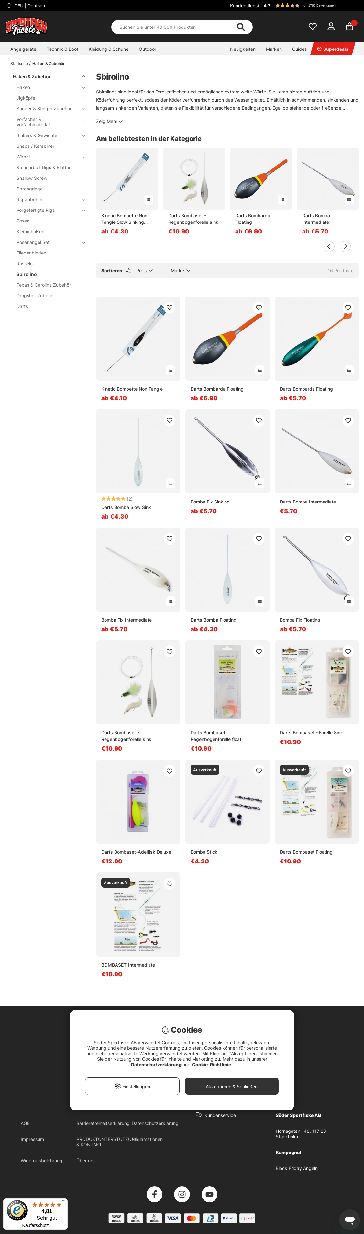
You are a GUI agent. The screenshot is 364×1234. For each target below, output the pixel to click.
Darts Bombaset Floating (306, 852)
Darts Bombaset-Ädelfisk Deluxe (136, 852)
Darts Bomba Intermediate (316, 219)
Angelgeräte (23, 49)
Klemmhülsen (30, 231)
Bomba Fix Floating (300, 619)
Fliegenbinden (47, 252)
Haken (47, 87)
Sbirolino (27, 274)
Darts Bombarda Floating (252, 219)
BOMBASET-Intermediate (128, 965)
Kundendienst (244, 5)
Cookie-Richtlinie (212, 1064)
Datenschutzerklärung (155, 1123)
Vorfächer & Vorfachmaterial (47, 121)
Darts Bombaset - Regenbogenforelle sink (193, 219)
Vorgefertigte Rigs (47, 210)
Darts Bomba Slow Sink (126, 507)
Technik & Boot (62, 49)
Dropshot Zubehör (36, 295)
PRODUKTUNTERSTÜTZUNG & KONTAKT (107, 1141)
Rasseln (25, 263)
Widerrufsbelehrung (41, 1160)
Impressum (32, 1139)
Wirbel (47, 156)
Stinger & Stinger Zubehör (47, 108)
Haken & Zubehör (48, 63)
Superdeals (332, 49)
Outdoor (147, 49)
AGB (25, 1123)
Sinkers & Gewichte (47, 135)
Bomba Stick (204, 852)
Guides (299, 49)
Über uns (85, 1160)
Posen (47, 220)
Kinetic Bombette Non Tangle (132, 389)
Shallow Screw (32, 178)
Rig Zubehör (47, 199)
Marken (274, 49)
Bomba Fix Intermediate (126, 619)
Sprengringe (30, 188)
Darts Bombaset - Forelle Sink (311, 732)
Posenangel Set (47, 242)
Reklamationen (147, 1139)
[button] (310, 5)
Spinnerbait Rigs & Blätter (44, 167)
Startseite (19, 63)
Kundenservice (220, 1115)
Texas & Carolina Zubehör (44, 284)
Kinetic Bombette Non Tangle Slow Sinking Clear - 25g (124, 219)
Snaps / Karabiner (47, 146)
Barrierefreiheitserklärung (103, 1123)
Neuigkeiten (243, 49)
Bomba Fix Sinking (210, 501)
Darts (22, 306)
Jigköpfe (47, 98)
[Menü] (64, 1202)
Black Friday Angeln (297, 1168)
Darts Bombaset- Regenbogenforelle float (216, 736)
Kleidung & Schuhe (108, 49)
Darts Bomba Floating (214, 619)
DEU (29, 5)
